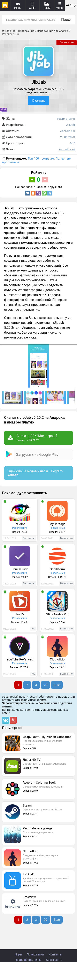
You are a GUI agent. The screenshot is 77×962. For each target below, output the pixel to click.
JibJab (70, 124)
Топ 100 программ (41, 158)
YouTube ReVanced (20, 659)
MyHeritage (57, 524)
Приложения (35, 954)
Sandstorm (57, 569)
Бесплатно (67, 42)
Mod (3, 109)
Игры (18, 954)
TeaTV (19, 614)
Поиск (66, 20)
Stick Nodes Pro (57, 614)
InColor (20, 524)
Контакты (55, 954)
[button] (73, 348)
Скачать (38, 101)
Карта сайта (54, 959)
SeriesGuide (20, 569)
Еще (57, 685)
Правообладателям (28, 959)
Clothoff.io (57, 659)
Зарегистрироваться (16, 703)
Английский (67, 149)
